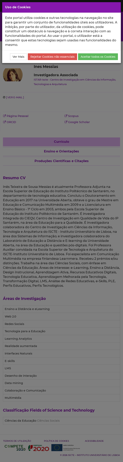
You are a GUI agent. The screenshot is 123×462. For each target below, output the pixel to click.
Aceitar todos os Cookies (98, 56)
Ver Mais (18, 56)
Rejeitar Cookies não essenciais (52, 56)
